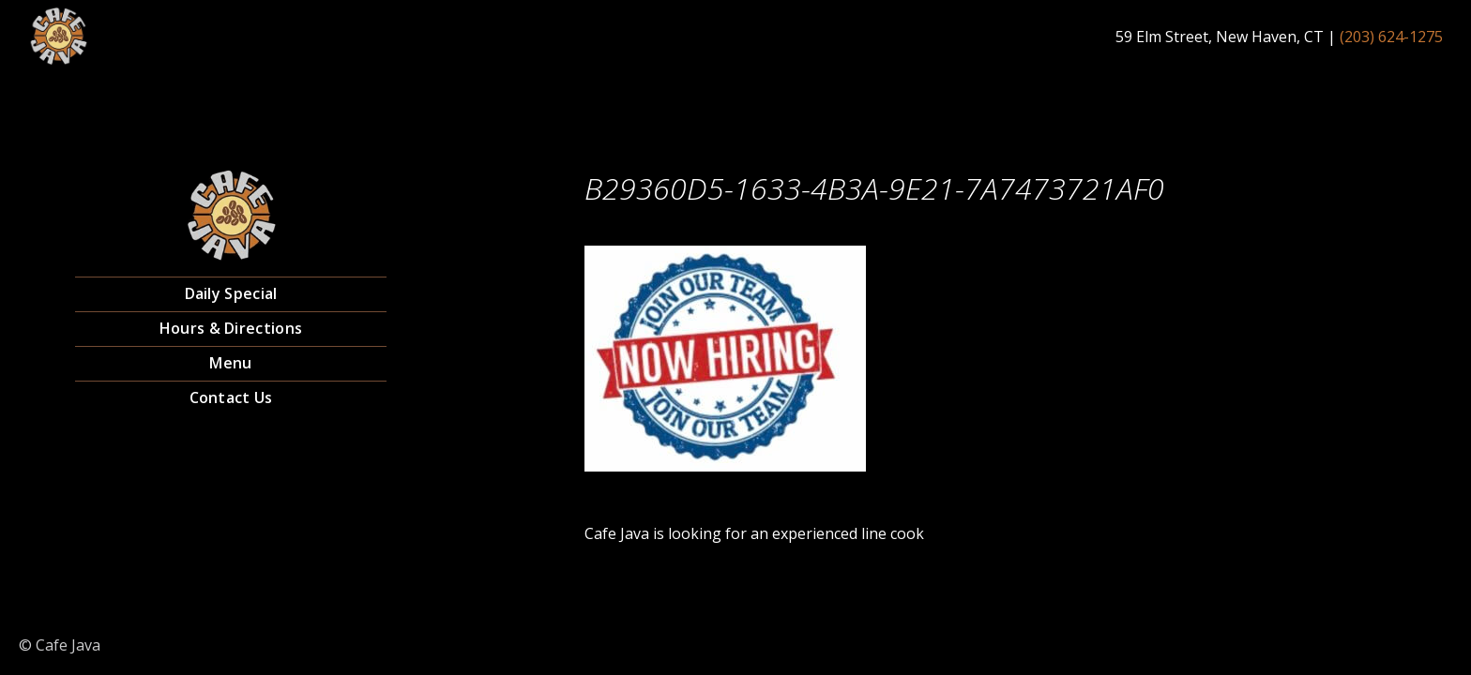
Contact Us (231, 397)
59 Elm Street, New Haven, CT (1219, 36)
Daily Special (231, 293)
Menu (230, 362)
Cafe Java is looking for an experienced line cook (754, 533)
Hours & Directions (230, 328)
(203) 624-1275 (1391, 36)
